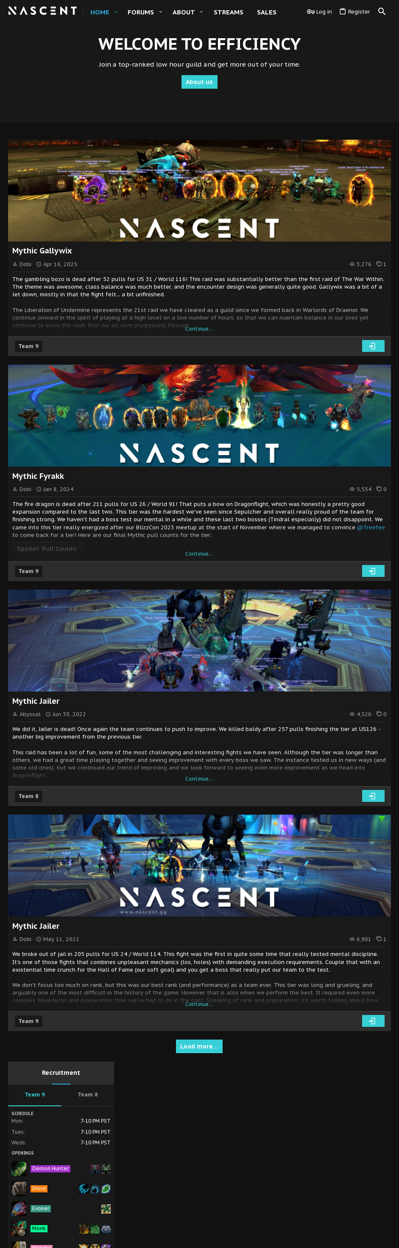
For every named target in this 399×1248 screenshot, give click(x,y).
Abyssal (30, 714)
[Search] (382, 12)
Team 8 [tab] (364, 164)
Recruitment (337, 142)
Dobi (26, 264)
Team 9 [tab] (311, 164)
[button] (115, 12)
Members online (338, 449)
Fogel (376, 571)
